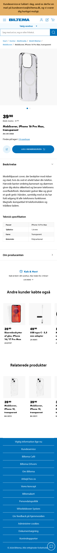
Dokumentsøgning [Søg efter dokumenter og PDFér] (28, 531)
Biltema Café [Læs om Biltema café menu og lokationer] (28, 456)
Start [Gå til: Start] (5, 41)
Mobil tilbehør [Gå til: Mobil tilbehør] (35, 41)
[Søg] (53, 32)
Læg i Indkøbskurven (33, 149)
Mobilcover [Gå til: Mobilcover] (7, 44)
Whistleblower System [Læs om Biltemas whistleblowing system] (28, 508)
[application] (51, 546)
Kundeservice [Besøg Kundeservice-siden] (28, 449)
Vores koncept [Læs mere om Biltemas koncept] (28, 486)
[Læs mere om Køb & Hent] (28, 271)
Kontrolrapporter (29, 538)
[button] (28, 26)
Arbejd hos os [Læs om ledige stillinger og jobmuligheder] (28, 478)
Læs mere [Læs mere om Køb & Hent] (28, 279)
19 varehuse (24, 139)
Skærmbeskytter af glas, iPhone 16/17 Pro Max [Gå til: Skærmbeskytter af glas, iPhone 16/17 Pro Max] (13, 336)
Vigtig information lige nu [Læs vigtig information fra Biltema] (28, 441)
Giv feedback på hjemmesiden (29, 516)
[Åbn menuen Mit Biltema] (41, 19)
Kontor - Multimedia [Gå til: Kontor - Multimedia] (18, 41)
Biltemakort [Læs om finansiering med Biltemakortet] (28, 493)
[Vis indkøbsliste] (47, 19)
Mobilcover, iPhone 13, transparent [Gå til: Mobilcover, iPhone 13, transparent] (36, 409)
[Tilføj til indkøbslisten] (7, 149)
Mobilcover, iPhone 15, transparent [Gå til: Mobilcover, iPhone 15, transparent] (10, 409)
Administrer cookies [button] (28, 523)
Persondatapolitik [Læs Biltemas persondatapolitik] (28, 501)
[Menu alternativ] (4, 19)
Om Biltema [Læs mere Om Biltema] (28, 471)
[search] (28, 32)
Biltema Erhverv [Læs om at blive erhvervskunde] (28, 464)
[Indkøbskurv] (53, 19)
